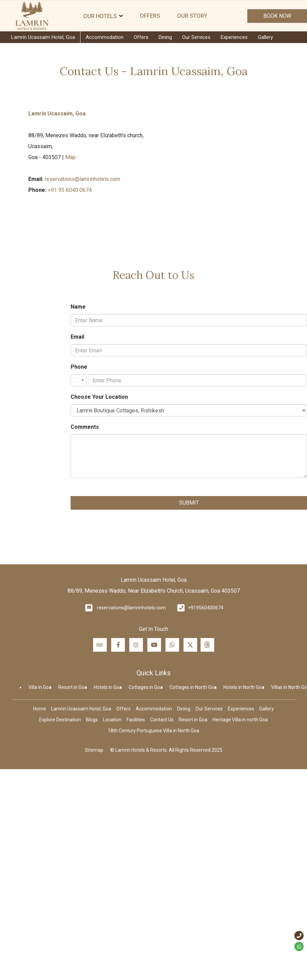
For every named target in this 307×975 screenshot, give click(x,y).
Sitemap (94, 750)
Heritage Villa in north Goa (240, 719)
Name (78, 306)
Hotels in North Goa (243, 687)
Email (77, 337)
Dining (165, 37)
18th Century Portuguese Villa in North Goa (153, 730)
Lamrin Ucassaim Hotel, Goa (43, 37)
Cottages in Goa (146, 687)
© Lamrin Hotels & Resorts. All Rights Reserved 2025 (166, 750)
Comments (85, 427)
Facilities (136, 719)
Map (70, 157)
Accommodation (104, 37)
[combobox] (78, 380)
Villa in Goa (40, 687)
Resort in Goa (72, 687)
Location (112, 719)
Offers (150, 15)
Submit (189, 502)
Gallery (265, 37)
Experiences (234, 37)
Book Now (277, 16)
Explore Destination (60, 719)
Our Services (196, 37)
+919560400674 (205, 607)
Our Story (192, 15)
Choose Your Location (99, 397)
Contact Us (162, 719)
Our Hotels (103, 16)
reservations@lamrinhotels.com (82, 179)
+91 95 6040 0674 (70, 190)
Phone (79, 367)
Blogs (92, 719)
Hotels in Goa (108, 687)
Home (39, 708)
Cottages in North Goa (193, 687)
